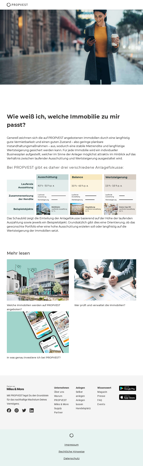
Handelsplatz (83, 408)
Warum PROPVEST (60, 398)
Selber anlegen (80, 394)
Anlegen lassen (80, 402)
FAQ (99, 400)
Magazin (102, 392)
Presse (101, 396)
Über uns (59, 392)
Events (101, 404)
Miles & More (61, 404)
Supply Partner (58, 410)
